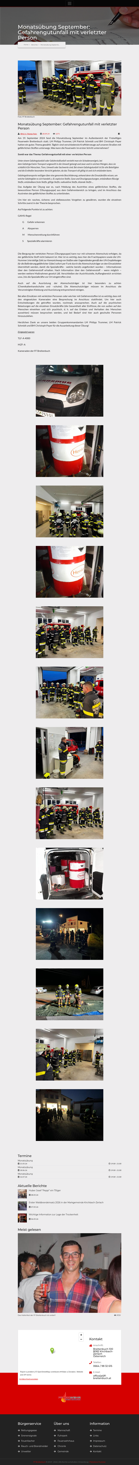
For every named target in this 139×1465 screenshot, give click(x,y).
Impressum (97, 1441)
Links (94, 1435)
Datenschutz (98, 1446)
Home (26, 45)
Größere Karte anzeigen (28, 1379)
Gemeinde (61, 1451)
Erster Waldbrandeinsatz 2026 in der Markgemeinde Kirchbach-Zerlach (66, 1202)
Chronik (60, 1446)
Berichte (34, 45)
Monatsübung (25, 1161)
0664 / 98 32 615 (102, 1366)
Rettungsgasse (27, 1430)
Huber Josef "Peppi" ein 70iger (45, 1190)
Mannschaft (62, 1430)
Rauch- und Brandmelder (33, 1446)
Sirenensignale (27, 1435)
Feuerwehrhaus (64, 1441)
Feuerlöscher (26, 1441)
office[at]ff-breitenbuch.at (102, 1377)
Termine (96, 1430)
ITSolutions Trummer (97, 1462)
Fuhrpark (60, 1435)
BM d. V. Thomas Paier (29, 134)
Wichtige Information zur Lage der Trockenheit (53, 1214)
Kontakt (96, 1451)
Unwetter (24, 1451)
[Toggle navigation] (69, 3)
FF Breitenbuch (39, 1462)
